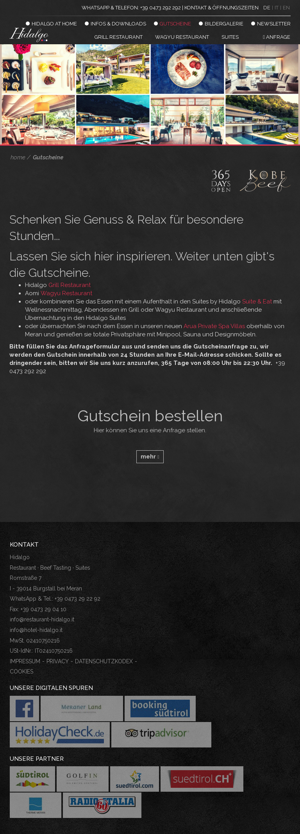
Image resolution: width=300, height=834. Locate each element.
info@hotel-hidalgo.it (36, 630)
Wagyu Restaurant (66, 293)
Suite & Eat (257, 301)
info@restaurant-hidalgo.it (42, 619)
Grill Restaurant (69, 285)
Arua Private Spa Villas (214, 326)
